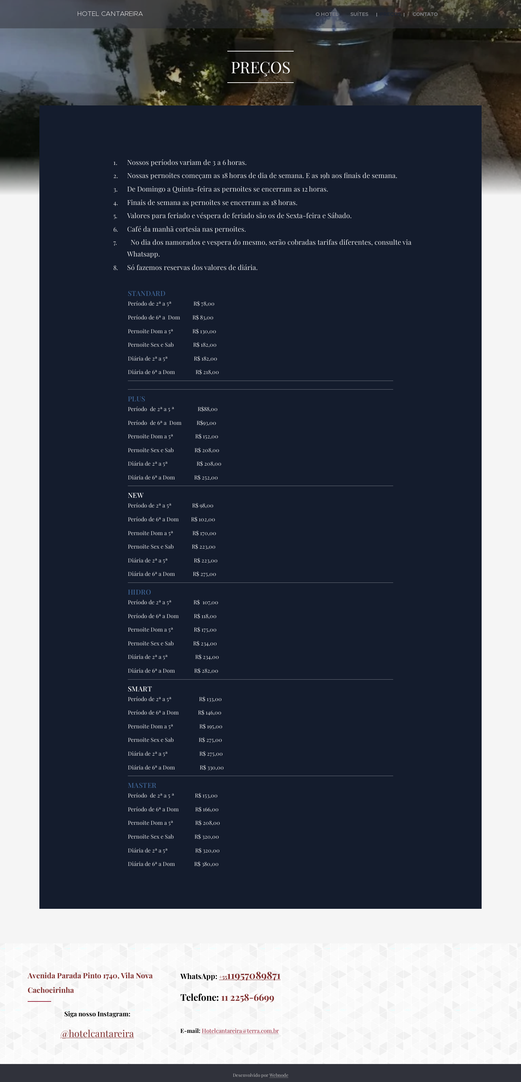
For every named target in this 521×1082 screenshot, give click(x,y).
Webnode (278, 1075)
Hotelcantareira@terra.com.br (240, 1030)
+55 (223, 976)
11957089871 (254, 974)
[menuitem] (337, 14)
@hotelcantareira (97, 1033)
